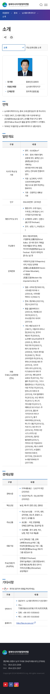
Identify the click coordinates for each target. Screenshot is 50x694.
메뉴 (46, 4)
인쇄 (11, 37)
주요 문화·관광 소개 (33, 47)
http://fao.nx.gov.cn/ (24, 623)
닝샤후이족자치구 (28, 13)
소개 (4, 16)
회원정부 (5, 13)
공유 (5, 37)
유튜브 (5, 684)
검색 (41, 4)
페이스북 (11, 684)
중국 (15, 13)
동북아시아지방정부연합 (15, 4)
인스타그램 (16, 684)
